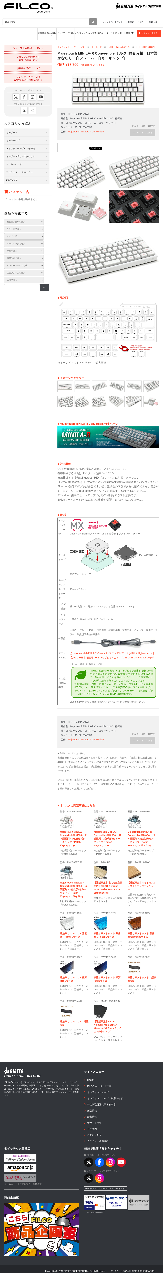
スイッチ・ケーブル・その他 (20, 148)
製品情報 (51, 33)
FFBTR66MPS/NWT (146, 47)
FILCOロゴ (11, 180)
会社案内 (130, 22)
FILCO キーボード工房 (99, 1083)
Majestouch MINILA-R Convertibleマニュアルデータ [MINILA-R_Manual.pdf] (112, 650)
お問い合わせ (94, 1132)
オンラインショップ (85, 33)
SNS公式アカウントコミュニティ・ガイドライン (105, 1186)
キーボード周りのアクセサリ (20, 156)
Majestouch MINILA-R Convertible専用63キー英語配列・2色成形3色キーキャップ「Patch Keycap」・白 (107, 836)
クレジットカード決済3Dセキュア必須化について (28, 78)
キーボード (96, 47)
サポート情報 (123, 33)
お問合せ (142, 22)
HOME (90, 1077)
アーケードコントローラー (19, 172)
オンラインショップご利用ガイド (105, 1095)
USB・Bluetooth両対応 (119, 47)
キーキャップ (12, 140)
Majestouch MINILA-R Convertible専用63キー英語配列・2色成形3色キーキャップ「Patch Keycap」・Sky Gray (74, 887)
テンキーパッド (14, 164)
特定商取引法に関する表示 (101, 1101)
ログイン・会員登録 (149, 33)
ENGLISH (153, 22)
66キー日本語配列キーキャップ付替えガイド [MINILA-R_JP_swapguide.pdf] (112, 655)
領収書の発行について (28, 68)
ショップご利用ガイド (112, 22)
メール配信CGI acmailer (94, 1210)
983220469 (116, 1203)
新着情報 (42, 33)
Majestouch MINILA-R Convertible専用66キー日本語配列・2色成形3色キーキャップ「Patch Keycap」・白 (74, 836)
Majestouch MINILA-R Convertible (86, 131)
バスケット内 (16, 192)
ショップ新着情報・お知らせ (28, 48)
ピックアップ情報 (65, 33)
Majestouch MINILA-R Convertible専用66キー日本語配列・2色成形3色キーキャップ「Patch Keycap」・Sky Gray (141, 836)
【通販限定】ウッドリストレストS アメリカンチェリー (142, 883)
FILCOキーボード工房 (106, 33)
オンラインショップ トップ (70, 47)
